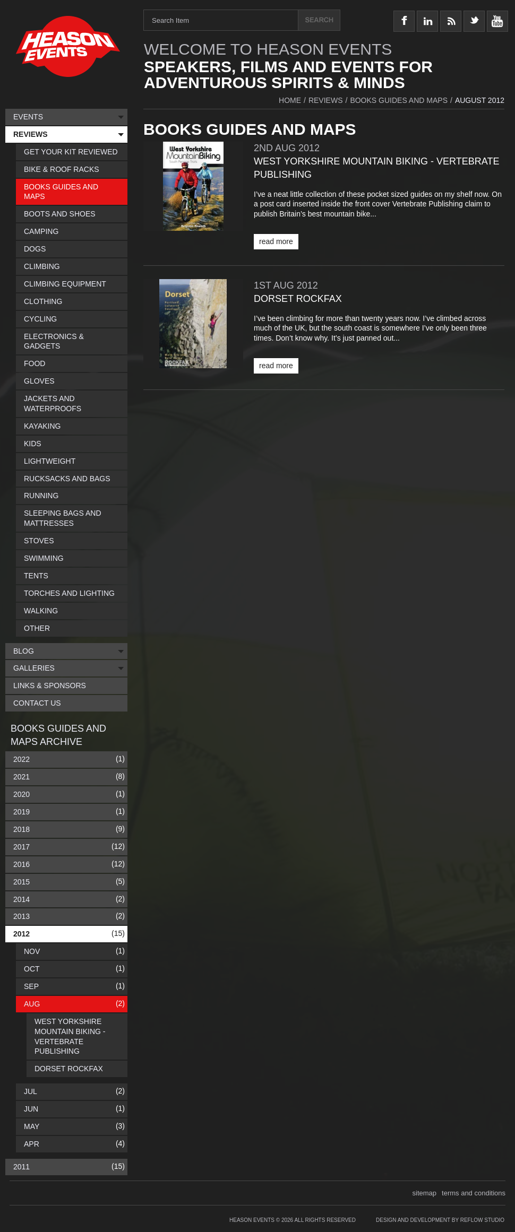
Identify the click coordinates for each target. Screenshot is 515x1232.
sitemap (425, 1193)
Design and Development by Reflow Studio (440, 1220)
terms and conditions (473, 1193)
